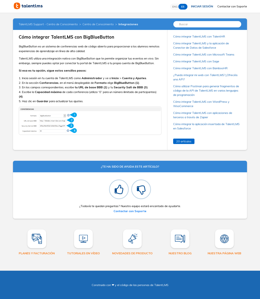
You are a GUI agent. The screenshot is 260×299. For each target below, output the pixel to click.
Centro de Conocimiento (98, 24)
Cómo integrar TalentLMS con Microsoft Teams (203, 54)
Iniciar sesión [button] (202, 6)
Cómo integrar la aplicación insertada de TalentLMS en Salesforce (206, 126)
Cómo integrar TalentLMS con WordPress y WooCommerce (201, 104)
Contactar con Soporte (232, 6)
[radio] (119, 189)
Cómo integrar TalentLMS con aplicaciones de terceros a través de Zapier (202, 115)
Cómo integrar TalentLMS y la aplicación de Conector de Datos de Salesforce (201, 45)
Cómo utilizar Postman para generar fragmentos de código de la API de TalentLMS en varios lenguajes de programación (206, 90)
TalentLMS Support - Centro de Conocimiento (48, 24)
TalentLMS (161, 285)
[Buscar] (207, 24)
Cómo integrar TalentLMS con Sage (196, 61)
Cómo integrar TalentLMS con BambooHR (200, 68)
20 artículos (183, 141)
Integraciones (128, 24)
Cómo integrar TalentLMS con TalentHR (199, 36)
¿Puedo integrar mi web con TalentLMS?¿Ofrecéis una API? (205, 77)
